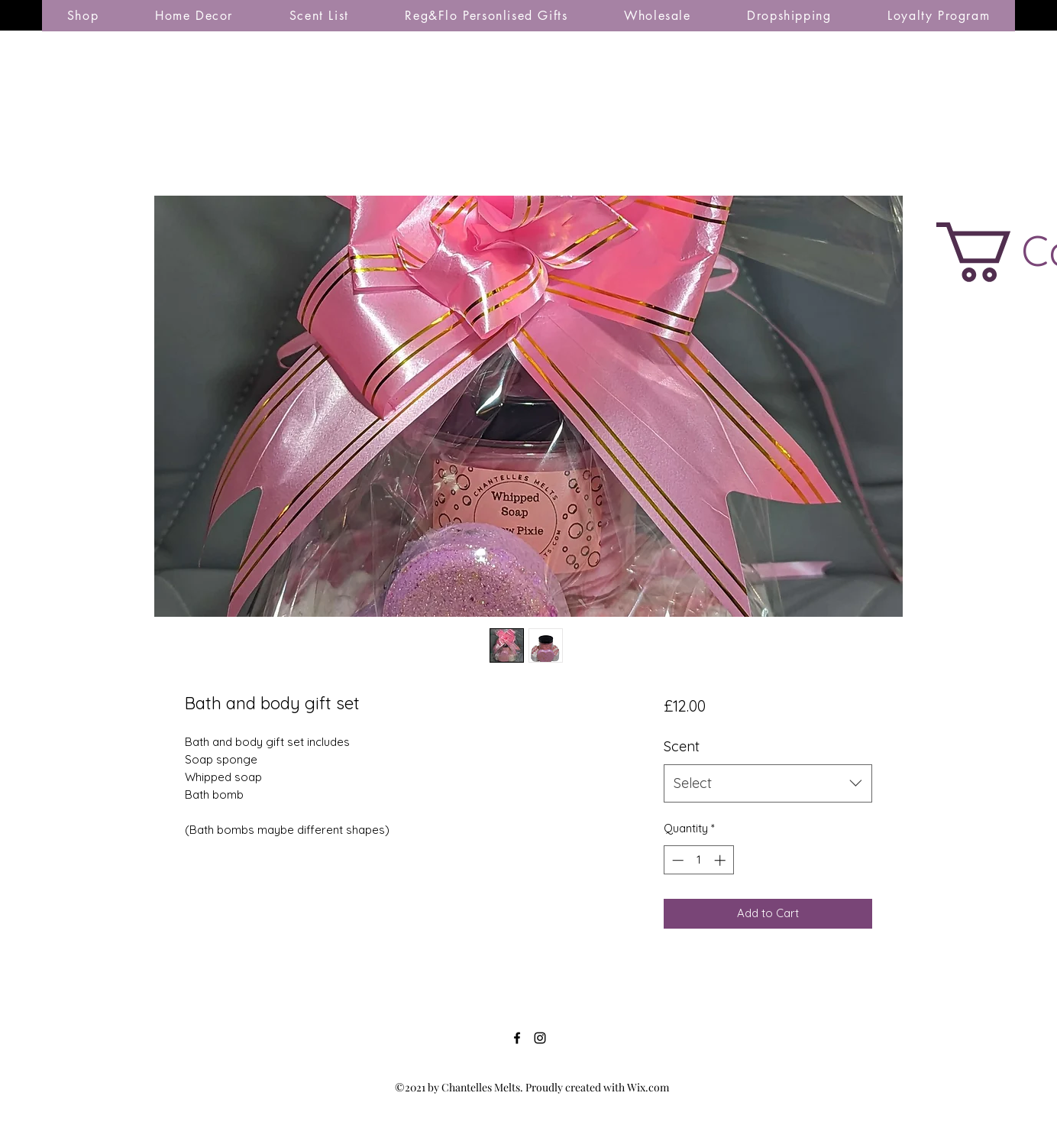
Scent (682, 746)
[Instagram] (540, 1038)
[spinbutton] (698, 860)
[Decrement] (676, 860)
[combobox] (768, 783)
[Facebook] (517, 1038)
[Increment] (721, 860)
